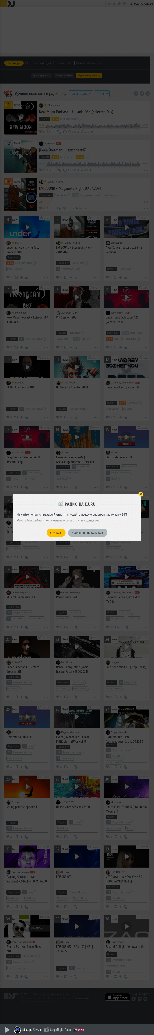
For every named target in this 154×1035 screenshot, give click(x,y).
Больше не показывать (88, 533)
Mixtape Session (32, 1030)
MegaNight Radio (61, 1030)
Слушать (56, 533)
